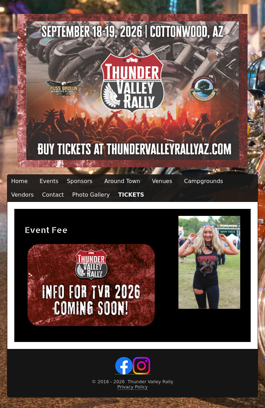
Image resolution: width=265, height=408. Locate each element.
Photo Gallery (91, 194)
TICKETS (131, 194)
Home (19, 181)
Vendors (22, 194)
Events (48, 181)
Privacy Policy (132, 386)
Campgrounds (203, 181)
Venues (162, 181)
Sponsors (79, 181)
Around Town (122, 181)
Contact (53, 194)
